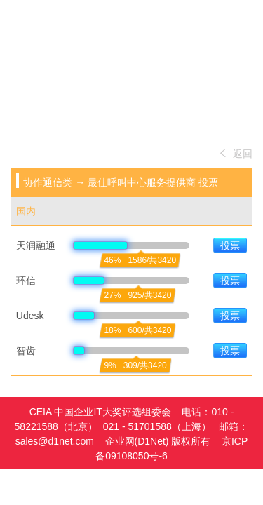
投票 (230, 245)
